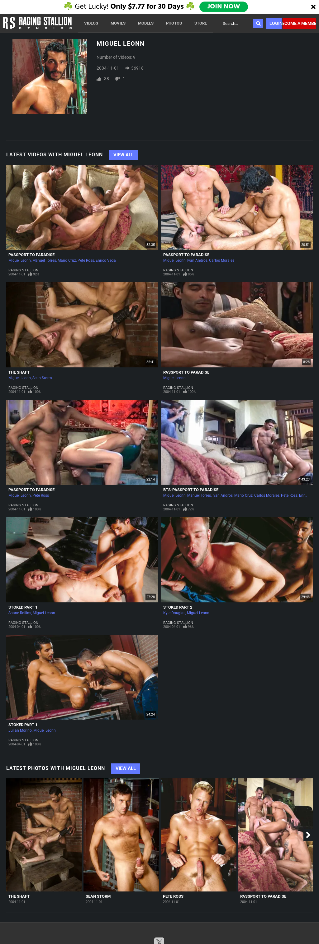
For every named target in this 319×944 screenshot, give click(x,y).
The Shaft (19, 372)
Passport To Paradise (31, 254)
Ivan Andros (197, 260)
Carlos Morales (221, 260)
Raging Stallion (23, 270)
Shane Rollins (19, 613)
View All (123, 155)
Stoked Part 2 (177, 607)
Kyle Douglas (174, 613)
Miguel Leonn (19, 260)
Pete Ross (86, 260)
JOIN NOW (224, 7)
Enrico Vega (106, 260)
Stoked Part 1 (22, 607)
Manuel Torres (44, 260)
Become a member (299, 23)
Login (275, 23)
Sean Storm (42, 378)
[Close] (313, 7)
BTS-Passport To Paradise (190, 489)
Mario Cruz (67, 260)
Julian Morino (20, 730)
